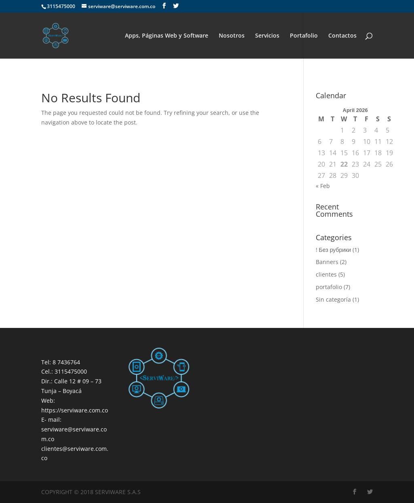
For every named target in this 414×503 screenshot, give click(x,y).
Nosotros (232, 36)
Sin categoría (333, 299)
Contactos (342, 36)
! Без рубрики (333, 250)
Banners (327, 262)
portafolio (329, 287)
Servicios (267, 36)
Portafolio (304, 36)
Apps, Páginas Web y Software (166, 36)
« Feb (323, 186)
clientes (326, 274)
